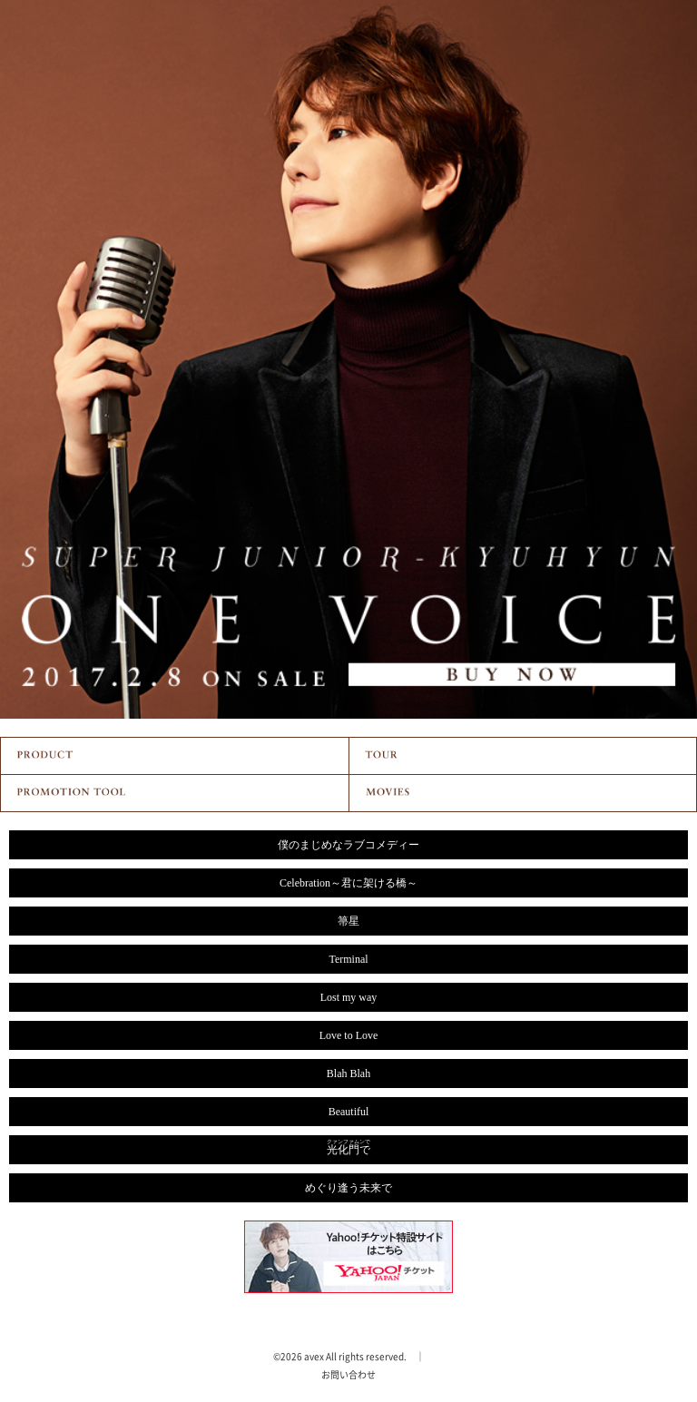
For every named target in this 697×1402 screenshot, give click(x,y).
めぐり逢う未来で (348, 1187)
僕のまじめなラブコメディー (348, 844)
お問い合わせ (348, 1374)
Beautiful (349, 1111)
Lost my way (349, 997)
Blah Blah (348, 1073)
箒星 (348, 921)
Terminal (348, 959)
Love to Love (348, 1035)
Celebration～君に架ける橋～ (348, 883)
